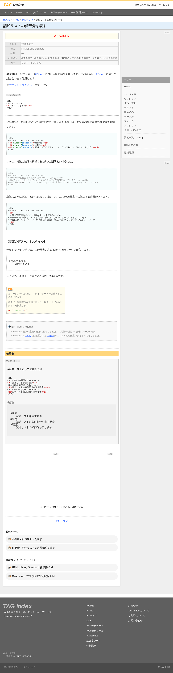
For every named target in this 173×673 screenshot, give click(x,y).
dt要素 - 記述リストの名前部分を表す (33, 548)
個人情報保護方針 (11, 667)
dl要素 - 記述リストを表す (27, 539)
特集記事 (91, 645)
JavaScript (97, 12)
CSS (44, 12)
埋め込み (129, 112)
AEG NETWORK (25, 656)
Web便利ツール (79, 12)
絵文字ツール (93, 640)
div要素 (82, 58)
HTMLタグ (32, 12)
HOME (8, 12)
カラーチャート (58, 12)
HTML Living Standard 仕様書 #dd (32, 567)
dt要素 (37, 58)
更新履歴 (129, 152)
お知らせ (133, 605)
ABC (139, 137)
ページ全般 (130, 94)
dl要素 (24, 58)
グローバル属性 (132, 130)
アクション (130, 125)
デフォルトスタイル (20, 85)
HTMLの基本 (131, 145)
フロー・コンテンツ (31, 63)
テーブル (129, 116)
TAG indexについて (138, 610)
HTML (19, 12)
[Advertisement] (34, 475)
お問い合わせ (135, 620)
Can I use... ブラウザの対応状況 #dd (33, 576)
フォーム (129, 121)
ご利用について (136, 615)
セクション (130, 98)
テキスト (129, 107)
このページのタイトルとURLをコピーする (61, 506)
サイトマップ (29, 667)
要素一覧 (129, 137)
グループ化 (27, 19)
